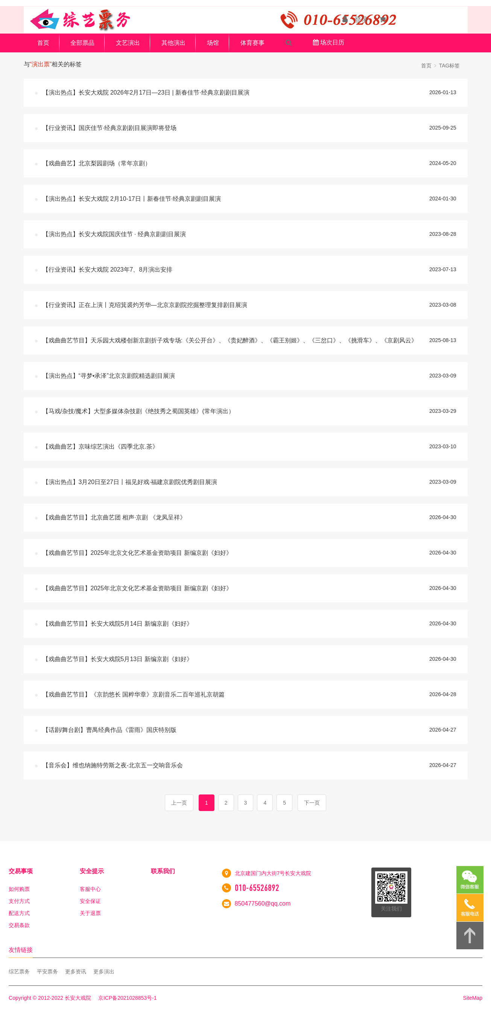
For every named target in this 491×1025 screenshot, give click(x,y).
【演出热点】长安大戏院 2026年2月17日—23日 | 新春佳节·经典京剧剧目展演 (146, 92)
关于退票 (90, 913)
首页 (43, 43)
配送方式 (19, 913)
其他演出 (173, 43)
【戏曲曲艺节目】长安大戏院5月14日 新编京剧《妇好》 (118, 623)
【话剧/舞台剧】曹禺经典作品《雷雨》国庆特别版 (109, 730)
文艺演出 (128, 43)
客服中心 (90, 889)
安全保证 (90, 901)
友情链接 (21, 950)
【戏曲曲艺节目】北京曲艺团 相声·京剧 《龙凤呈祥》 (114, 517)
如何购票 (19, 889)
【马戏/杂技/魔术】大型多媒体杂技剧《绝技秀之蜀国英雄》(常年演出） (138, 411)
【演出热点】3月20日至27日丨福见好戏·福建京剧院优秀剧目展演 (130, 482)
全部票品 (82, 43)
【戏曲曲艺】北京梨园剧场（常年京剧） (97, 163)
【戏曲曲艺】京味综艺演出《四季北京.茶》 (100, 446)
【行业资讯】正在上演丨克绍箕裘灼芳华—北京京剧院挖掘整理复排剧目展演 (145, 305)
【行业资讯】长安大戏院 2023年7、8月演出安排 (108, 269)
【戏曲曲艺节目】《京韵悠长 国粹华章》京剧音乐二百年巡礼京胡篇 (134, 694)
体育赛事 (252, 43)
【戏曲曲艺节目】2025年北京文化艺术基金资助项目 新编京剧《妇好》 (137, 553)
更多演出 (103, 971)
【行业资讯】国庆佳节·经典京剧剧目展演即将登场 (109, 128)
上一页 (179, 803)
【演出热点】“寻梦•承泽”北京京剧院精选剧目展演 (109, 376)
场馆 (213, 43)
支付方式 (19, 901)
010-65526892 (257, 888)
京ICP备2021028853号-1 (127, 998)
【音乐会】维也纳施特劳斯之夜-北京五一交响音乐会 (113, 765)
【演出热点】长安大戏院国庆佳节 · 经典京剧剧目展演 (114, 234)
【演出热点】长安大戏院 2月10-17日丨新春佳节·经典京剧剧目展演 (132, 199)
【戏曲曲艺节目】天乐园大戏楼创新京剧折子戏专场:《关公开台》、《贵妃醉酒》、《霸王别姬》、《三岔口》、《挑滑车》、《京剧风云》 (230, 340)
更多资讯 (75, 971)
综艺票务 (19, 971)
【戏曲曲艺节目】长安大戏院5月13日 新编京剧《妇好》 (118, 659)
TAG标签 (449, 66)
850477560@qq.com (263, 903)
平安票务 (47, 971)
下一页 (312, 803)
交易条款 (19, 925)
